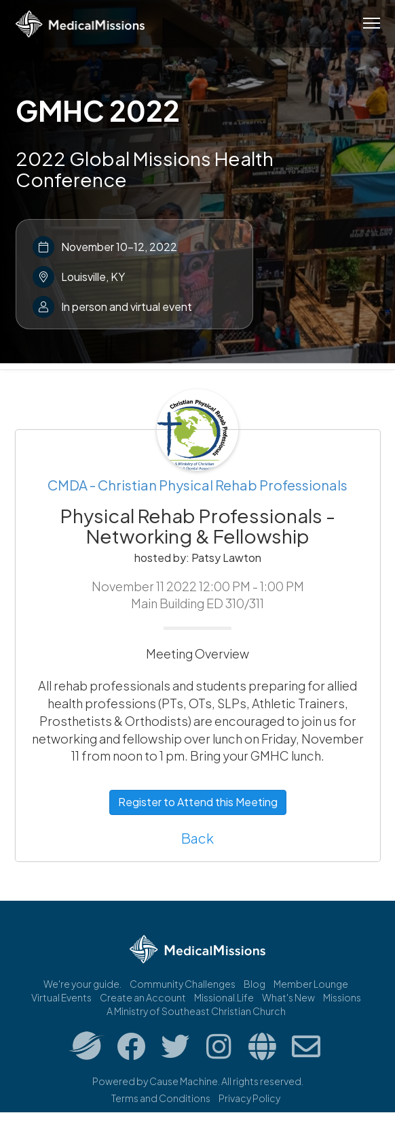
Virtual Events (61, 997)
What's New (288, 997)
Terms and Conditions (160, 1098)
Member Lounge (311, 984)
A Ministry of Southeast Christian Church (196, 1011)
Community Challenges (183, 984)
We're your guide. (82, 984)
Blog (254, 984)
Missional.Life (224, 997)
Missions (342, 997)
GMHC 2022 (98, 110)
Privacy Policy (249, 1098)
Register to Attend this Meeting (198, 802)
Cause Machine (183, 1081)
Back (197, 837)
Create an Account (143, 997)
